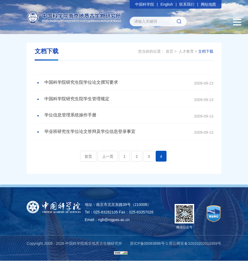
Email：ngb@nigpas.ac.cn (107, 220)
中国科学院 (144, 4)
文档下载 (205, 51)
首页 (169, 51)
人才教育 (186, 51)
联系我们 (186, 4)
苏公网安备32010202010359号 (195, 244)
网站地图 (208, 4)
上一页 (107, 157)
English (167, 4)
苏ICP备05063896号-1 (149, 244)
